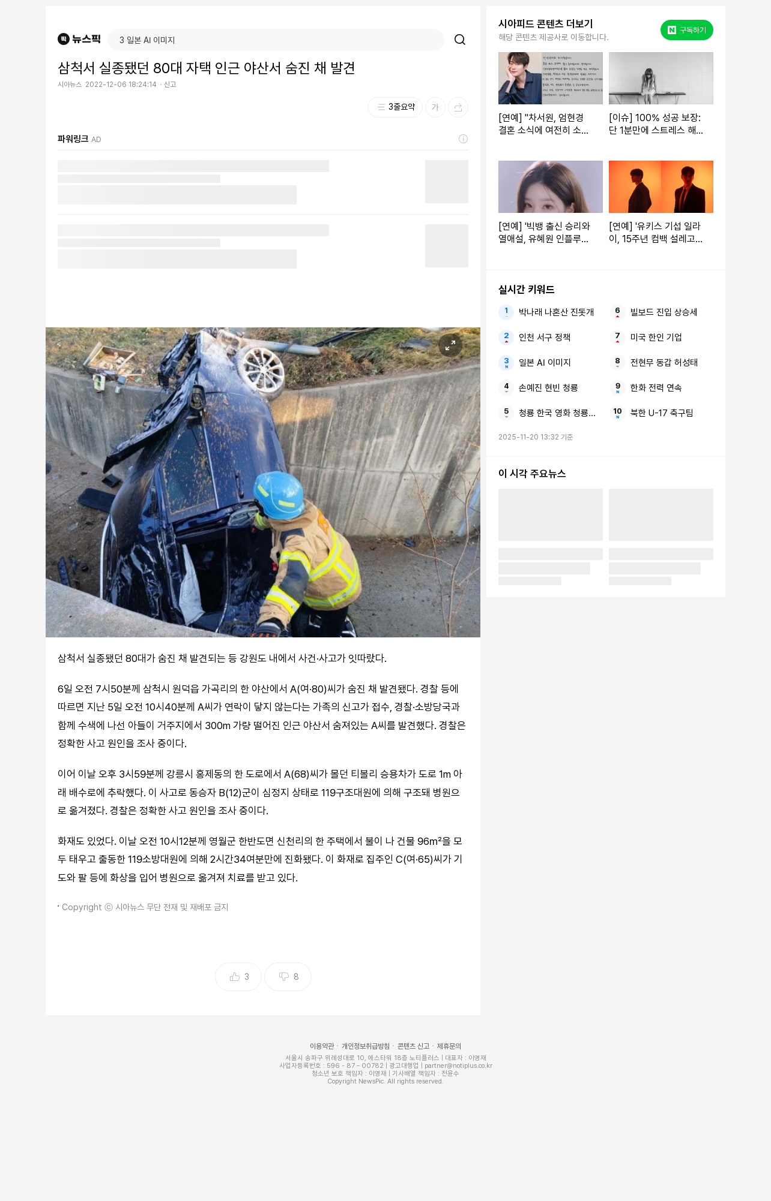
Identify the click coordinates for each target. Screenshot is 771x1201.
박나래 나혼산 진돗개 (556, 312)
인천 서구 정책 (544, 337)
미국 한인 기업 (656, 337)
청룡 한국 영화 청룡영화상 (560, 413)
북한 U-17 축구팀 (662, 413)
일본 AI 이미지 (545, 362)
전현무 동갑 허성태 (664, 362)
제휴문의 (449, 1046)
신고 (170, 84)
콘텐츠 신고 (413, 1046)
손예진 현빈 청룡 (548, 388)
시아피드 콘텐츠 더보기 (545, 24)
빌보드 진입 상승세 (664, 312)
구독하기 (687, 30)
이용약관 (322, 1046)
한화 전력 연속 (656, 388)
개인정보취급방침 (366, 1046)
